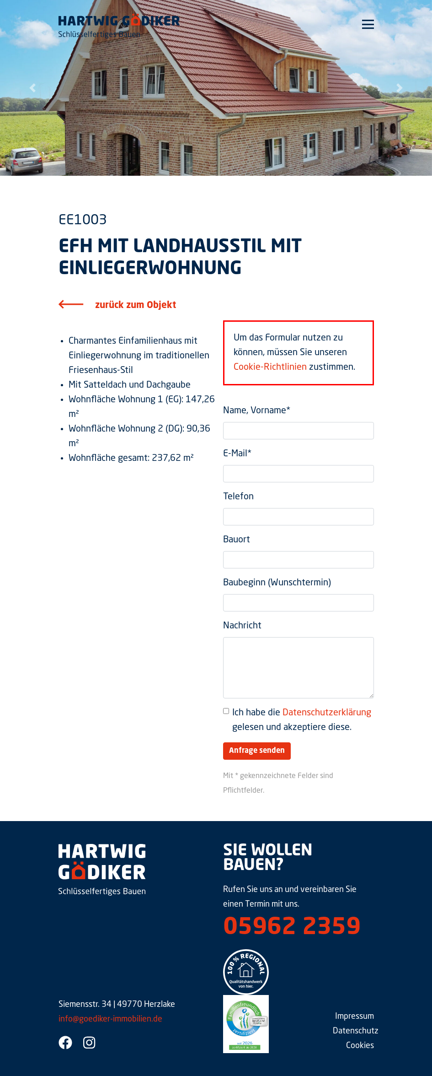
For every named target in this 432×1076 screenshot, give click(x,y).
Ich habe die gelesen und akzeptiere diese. (301, 720)
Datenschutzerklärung (327, 713)
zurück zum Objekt (135, 305)
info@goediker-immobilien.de (110, 1019)
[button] (32, 88)
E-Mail (237, 454)
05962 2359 (292, 928)
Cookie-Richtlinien (270, 367)
